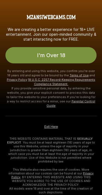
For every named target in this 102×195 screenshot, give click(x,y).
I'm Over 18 (51, 55)
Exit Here (51, 127)
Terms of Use (79, 75)
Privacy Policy (17, 80)
